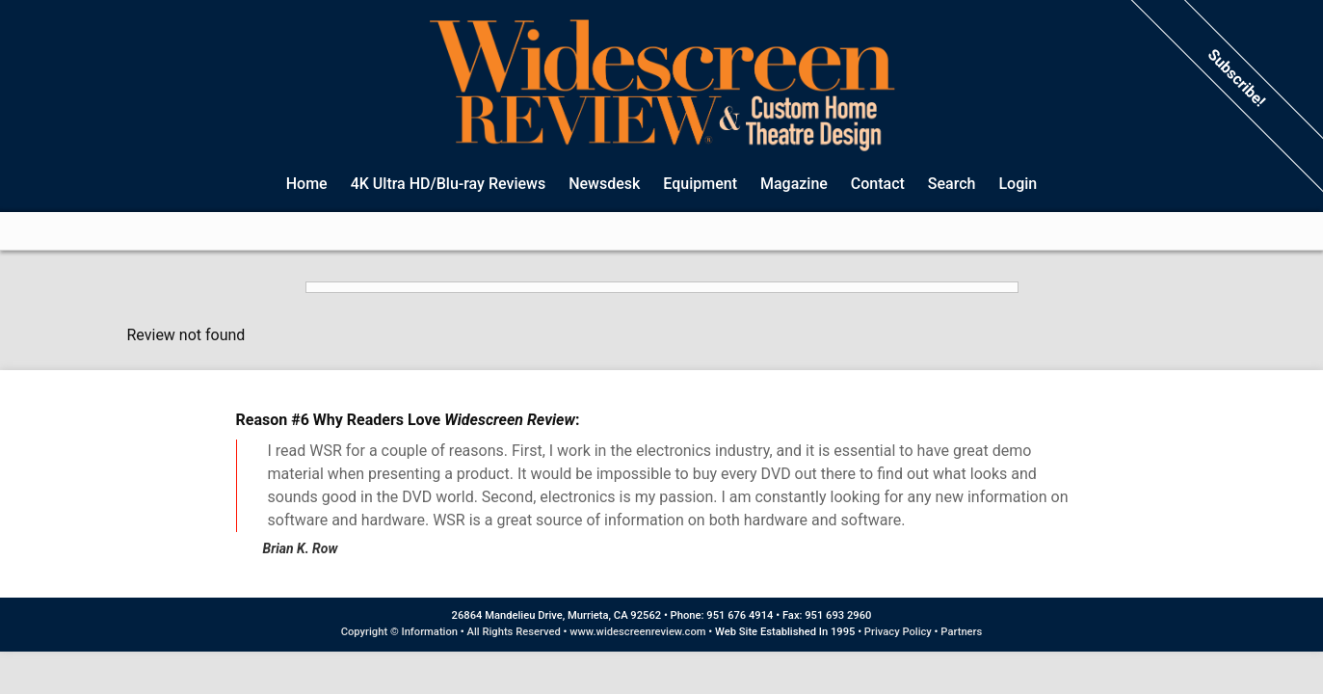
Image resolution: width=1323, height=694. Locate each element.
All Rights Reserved (514, 632)
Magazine (794, 183)
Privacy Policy (898, 632)
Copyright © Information (399, 632)
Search (952, 183)
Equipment (700, 183)
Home (307, 183)
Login (1017, 183)
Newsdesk (604, 183)
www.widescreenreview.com (637, 632)
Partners (961, 632)
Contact (878, 183)
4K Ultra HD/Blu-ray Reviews (448, 183)
